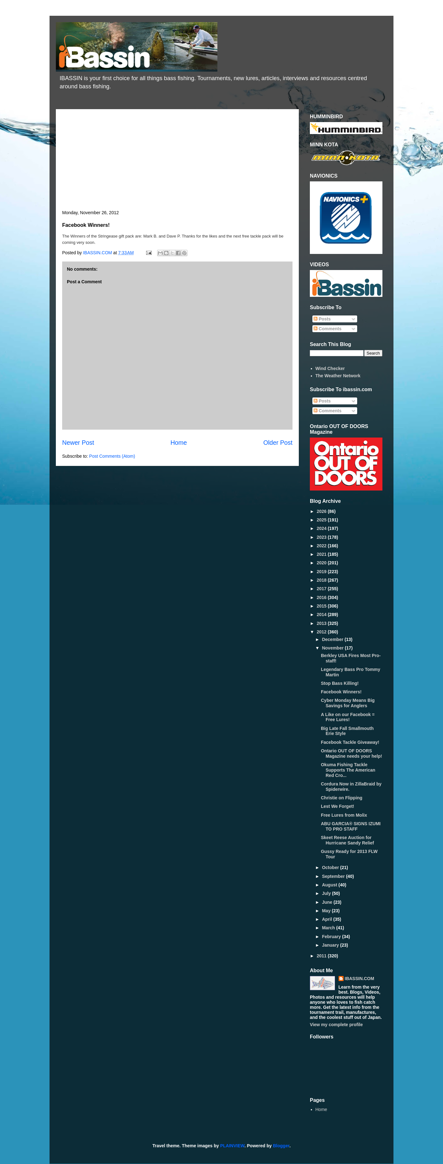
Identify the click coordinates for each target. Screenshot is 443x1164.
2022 (322, 545)
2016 (322, 597)
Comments (327, 328)
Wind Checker (330, 368)
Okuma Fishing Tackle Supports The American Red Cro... (348, 770)
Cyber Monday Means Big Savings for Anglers (348, 703)
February (332, 936)
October (331, 867)
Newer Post (78, 442)
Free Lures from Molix (344, 815)
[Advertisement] (177, 163)
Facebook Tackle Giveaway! (350, 742)
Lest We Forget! (337, 806)
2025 (322, 519)
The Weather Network (338, 375)
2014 (322, 614)
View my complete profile (336, 1024)
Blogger (281, 1145)
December (333, 639)
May (327, 910)
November (333, 647)
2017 (322, 588)
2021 (322, 554)
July (327, 893)
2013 (322, 623)
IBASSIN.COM (98, 252)
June (328, 902)
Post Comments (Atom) (112, 456)
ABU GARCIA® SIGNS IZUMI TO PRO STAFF (351, 826)
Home (178, 442)
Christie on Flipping (341, 797)
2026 (322, 511)
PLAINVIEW (232, 1145)
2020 (322, 562)
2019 (322, 571)
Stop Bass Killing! (340, 683)
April (327, 919)
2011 (322, 955)
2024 (322, 528)
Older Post (277, 442)
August (330, 884)
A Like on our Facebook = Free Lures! (348, 717)
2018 (322, 580)
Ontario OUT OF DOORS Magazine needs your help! (351, 753)
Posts (322, 318)
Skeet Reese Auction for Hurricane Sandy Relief (347, 840)
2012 (322, 631)
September (334, 876)
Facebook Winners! (341, 691)
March (329, 927)
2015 (322, 605)
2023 (322, 537)
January (331, 945)
